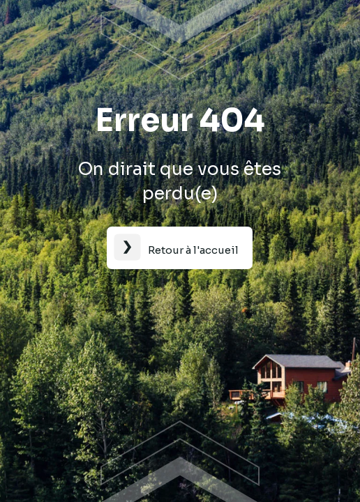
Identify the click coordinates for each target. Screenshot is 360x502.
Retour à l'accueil (193, 250)
